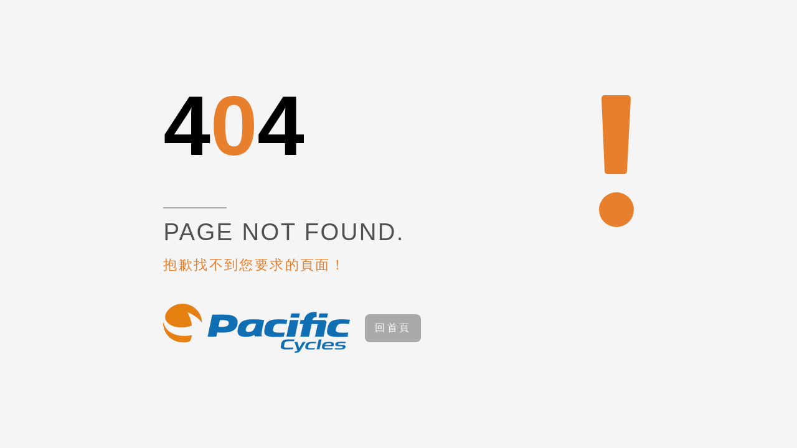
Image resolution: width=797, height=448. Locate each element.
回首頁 (393, 327)
